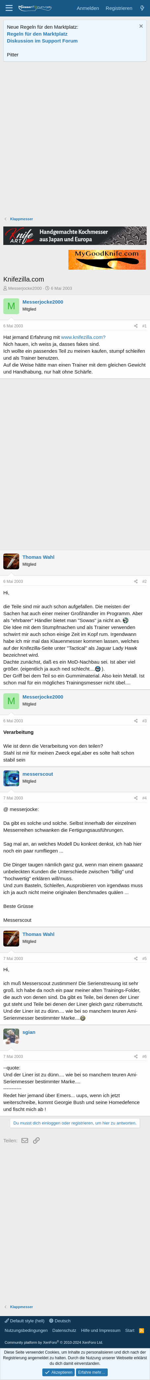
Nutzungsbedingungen (26, 1330)
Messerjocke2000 (25, 288)
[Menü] (9, 8)
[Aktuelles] (142, 8)
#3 (144, 721)
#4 (144, 798)
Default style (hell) (25, 1320)
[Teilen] (136, 326)
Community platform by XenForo (54, 1342)
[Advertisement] (75, 140)
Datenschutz (64, 1330)
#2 (144, 581)
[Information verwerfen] (140, 26)
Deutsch (59, 1320)
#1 (144, 326)
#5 (144, 958)
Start (129, 1330)
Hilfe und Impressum (100, 1330)
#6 (144, 1056)
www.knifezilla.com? (83, 337)
